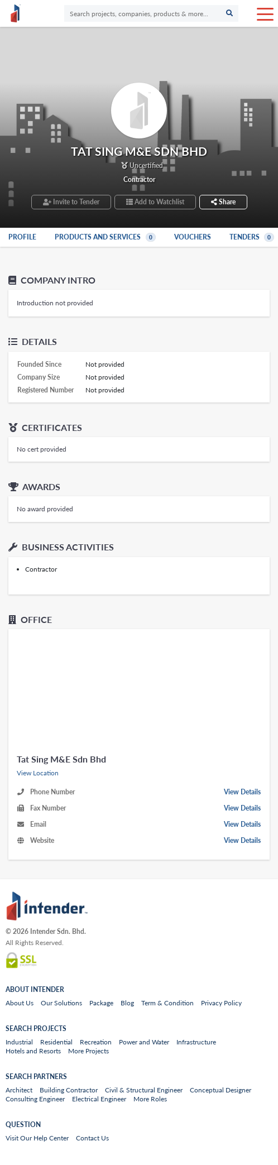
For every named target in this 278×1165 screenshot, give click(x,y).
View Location (38, 773)
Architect (19, 1090)
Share (223, 202)
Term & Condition (167, 1003)
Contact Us (92, 1138)
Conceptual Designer (220, 1090)
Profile (22, 237)
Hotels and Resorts (33, 1051)
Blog (127, 1003)
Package (101, 1003)
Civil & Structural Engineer (144, 1090)
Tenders (252, 237)
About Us (19, 1003)
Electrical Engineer (99, 1099)
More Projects (88, 1051)
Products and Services (106, 237)
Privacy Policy (221, 1003)
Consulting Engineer (35, 1099)
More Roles (150, 1099)
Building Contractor (69, 1090)
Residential (56, 1042)
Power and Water (144, 1042)
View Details (242, 792)
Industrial (19, 1042)
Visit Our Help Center (37, 1138)
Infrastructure (196, 1042)
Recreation (96, 1042)
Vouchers (192, 237)
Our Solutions (61, 1003)
